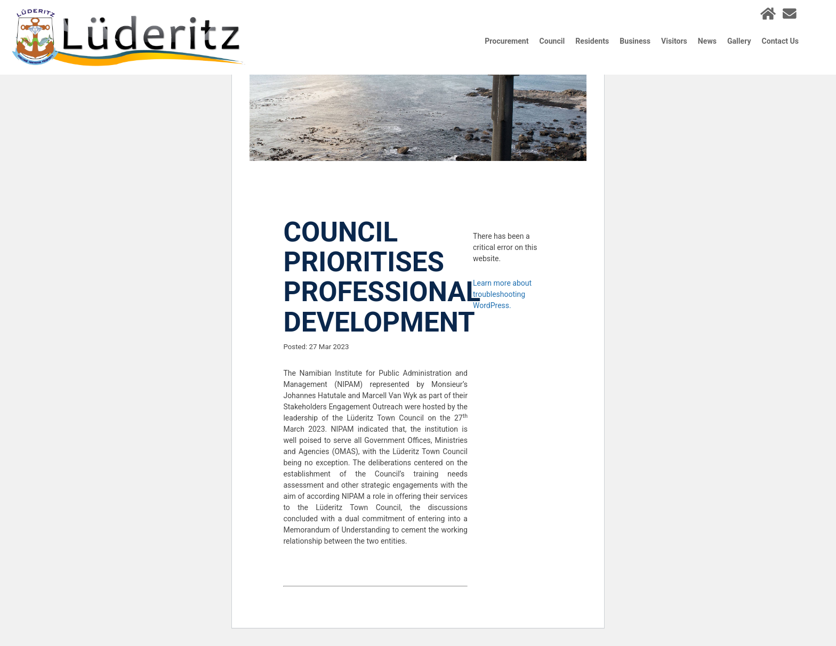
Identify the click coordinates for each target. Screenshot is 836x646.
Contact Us (780, 41)
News (707, 41)
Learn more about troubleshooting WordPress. (502, 294)
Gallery (739, 41)
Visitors (674, 41)
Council (552, 41)
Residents (592, 41)
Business (635, 41)
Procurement (506, 41)
